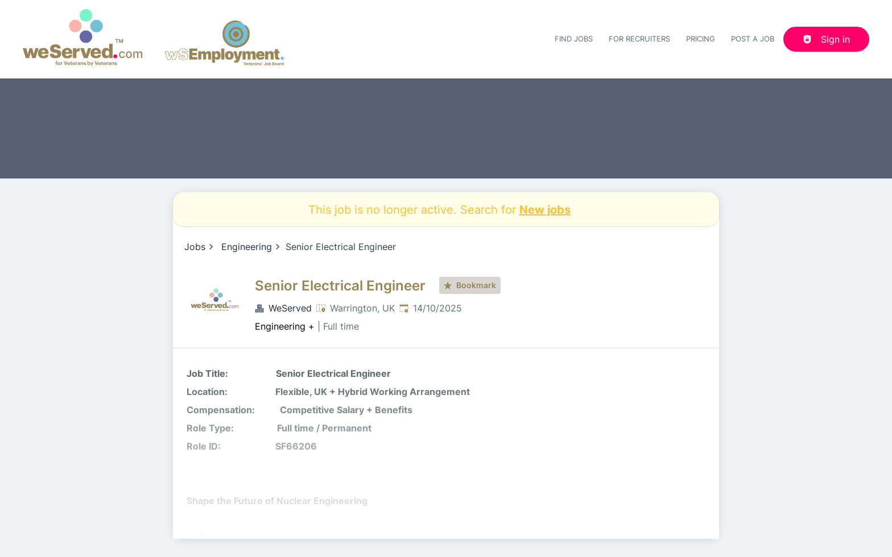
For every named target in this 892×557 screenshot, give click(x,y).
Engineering (246, 246)
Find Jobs (574, 39)
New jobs (545, 209)
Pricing (700, 39)
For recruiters (639, 39)
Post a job (752, 39)
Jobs (194, 246)
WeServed (290, 308)
